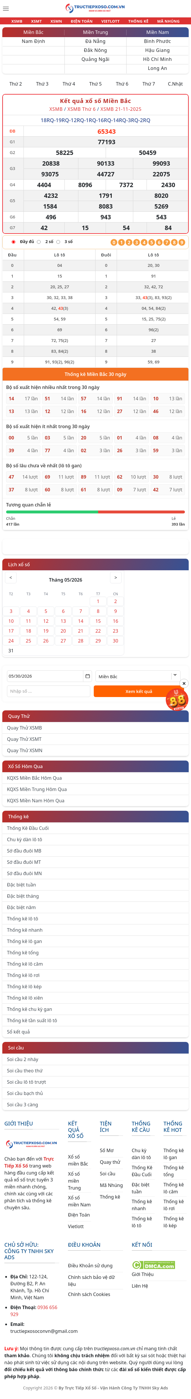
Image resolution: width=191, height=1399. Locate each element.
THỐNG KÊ (133, 22)
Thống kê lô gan (24, 945)
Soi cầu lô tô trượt (26, 1085)
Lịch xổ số (19, 568)
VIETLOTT (108, 22)
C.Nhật (175, 87)
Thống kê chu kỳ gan (29, 1012)
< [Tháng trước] (10, 581)
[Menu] (5, 9)
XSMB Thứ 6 (82, 112)
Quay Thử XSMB (24, 731)
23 (115, 634)
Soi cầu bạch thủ (25, 1097)
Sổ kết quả (18, 1035)
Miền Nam (157, 35)
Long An (157, 71)
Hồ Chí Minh (157, 62)
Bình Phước (157, 44)
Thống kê (18, 820)
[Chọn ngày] (49, 679)
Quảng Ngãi (96, 62)
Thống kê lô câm (25, 967)
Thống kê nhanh (25, 933)
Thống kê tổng (23, 956)
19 (45, 634)
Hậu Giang (157, 53)
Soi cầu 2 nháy (22, 1063)
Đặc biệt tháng (23, 899)
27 (63, 644)
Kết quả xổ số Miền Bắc (95, 104)
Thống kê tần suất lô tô (32, 1024)
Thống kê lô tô (22, 922)
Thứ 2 (15, 87)
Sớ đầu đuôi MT (24, 865)
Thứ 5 (95, 87)
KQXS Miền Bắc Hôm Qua (34, 781)
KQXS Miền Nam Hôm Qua (35, 804)
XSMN (59, 22)
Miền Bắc (34, 35)
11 (28, 624)
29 (98, 644)
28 (80, 644)
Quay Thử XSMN (24, 754)
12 (45, 624)
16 (115, 624)
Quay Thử (19, 719)
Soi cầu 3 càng (22, 1108)
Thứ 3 (42, 87)
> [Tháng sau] (115, 581)
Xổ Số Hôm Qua (25, 770)
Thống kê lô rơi (23, 979)
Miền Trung (95, 35)
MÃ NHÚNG (160, 22)
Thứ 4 (69, 87)
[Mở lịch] (87, 679)
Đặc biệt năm (21, 911)
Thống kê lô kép (24, 990)
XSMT (42, 22)
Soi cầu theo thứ (24, 1074)
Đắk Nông (95, 53)
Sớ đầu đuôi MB (24, 854)
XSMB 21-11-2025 (121, 112)
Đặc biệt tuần (21, 888)
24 (11, 644)
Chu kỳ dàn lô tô (24, 843)
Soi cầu (16, 1051)
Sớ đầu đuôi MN (24, 877)
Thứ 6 (122, 87)
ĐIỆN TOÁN (82, 22)
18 (28, 634)
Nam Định (33, 44)
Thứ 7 (149, 87)
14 (80, 624)
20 (63, 634)
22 (98, 634)
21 (80, 634)
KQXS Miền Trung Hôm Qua (37, 793)
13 (63, 624)
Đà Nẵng (95, 44)
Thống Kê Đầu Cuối (28, 831)
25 (28, 644)
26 (45, 644)
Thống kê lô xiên (25, 1001)
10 (11, 624)
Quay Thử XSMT (24, 742)
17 (11, 634)
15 (98, 624)
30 (115, 644)
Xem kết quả (139, 695)
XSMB (24, 22)
